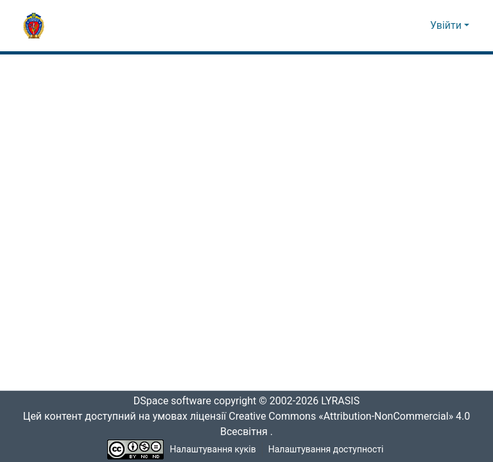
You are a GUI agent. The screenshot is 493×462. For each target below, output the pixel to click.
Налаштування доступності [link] (326, 449)
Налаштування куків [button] (213, 449)
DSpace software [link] (168, 401)
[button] (33, 25)
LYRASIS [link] (344, 401)
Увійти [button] (447, 26)
